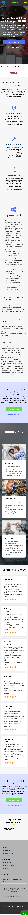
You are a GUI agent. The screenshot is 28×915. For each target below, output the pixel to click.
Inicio (6, 847)
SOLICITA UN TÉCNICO (14, 42)
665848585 (14, 3)
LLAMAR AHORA (14, 47)
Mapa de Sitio (9, 851)
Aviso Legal (8, 863)
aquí (13, 882)
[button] (14, 830)
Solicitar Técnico (9, 854)
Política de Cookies (10, 869)
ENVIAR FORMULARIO (14, 415)
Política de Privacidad (11, 866)
